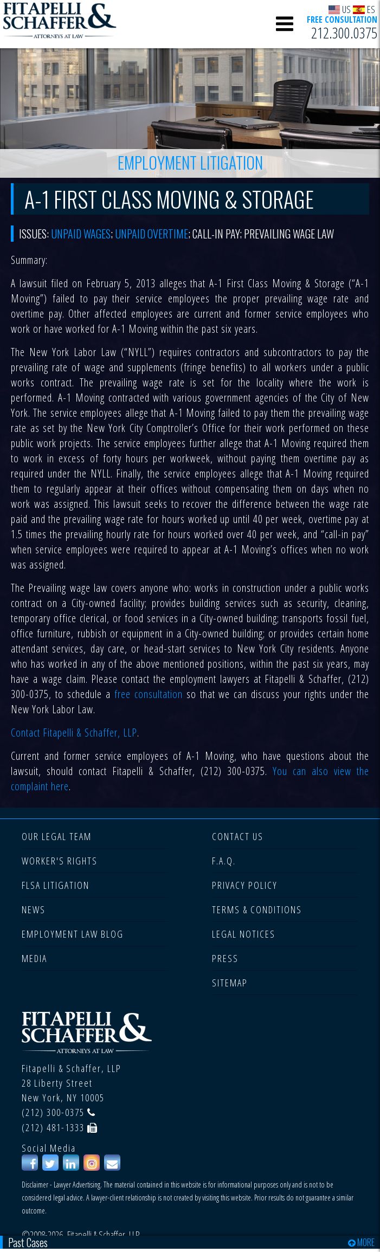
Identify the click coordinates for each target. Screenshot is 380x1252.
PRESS (225, 958)
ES (364, 9)
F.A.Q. (224, 860)
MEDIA (34, 958)
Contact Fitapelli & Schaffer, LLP (74, 732)
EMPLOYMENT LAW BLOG (73, 933)
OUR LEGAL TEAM (57, 836)
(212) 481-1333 (53, 1127)
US (340, 9)
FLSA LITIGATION (55, 885)
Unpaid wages (81, 233)
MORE (361, 1242)
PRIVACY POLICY (245, 885)
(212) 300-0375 (53, 1112)
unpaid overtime (151, 233)
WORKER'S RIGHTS (60, 860)
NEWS (34, 909)
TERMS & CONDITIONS (257, 909)
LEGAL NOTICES (243, 933)
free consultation (148, 694)
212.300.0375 (344, 33)
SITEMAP (230, 982)
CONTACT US (237, 836)
